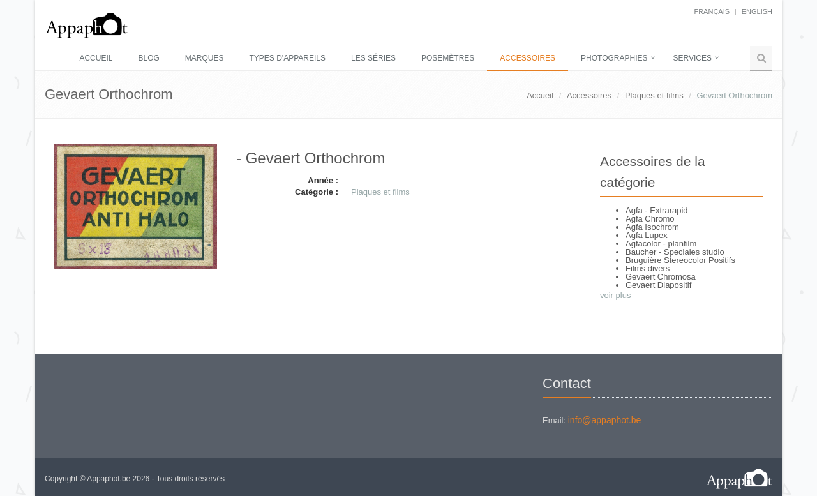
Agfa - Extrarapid (657, 210)
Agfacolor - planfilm (661, 243)
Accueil (95, 58)
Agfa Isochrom (652, 227)
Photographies (614, 58)
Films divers (648, 268)
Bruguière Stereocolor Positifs (680, 260)
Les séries (373, 58)
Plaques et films (654, 95)
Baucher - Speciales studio (675, 252)
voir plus (615, 295)
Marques (204, 58)
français (712, 11)
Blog (148, 58)
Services (692, 58)
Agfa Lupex (647, 235)
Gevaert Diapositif (658, 285)
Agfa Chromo (650, 218)
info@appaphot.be (604, 420)
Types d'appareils (288, 58)
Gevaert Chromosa (661, 277)
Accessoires (527, 58)
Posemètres (447, 58)
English (757, 11)
